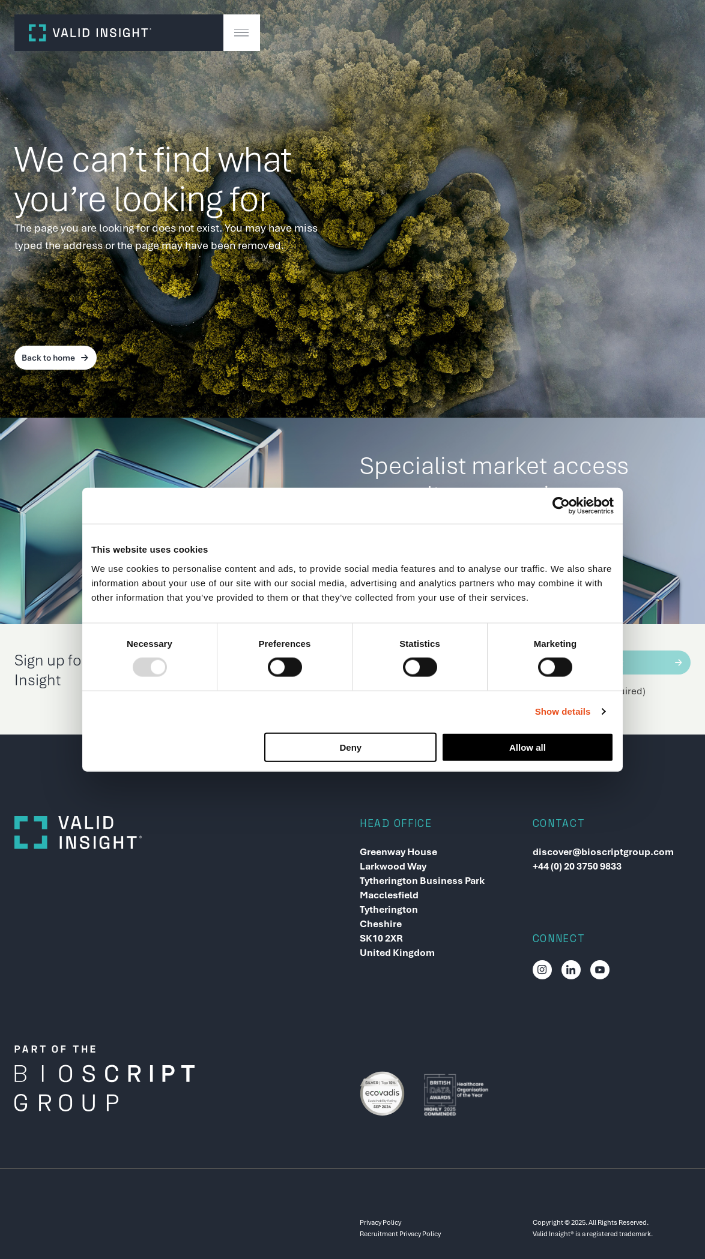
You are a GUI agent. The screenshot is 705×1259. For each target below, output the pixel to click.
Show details (563, 711)
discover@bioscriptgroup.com (603, 852)
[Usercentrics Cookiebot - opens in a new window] (561, 506)
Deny (351, 747)
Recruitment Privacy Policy (400, 1234)
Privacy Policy (380, 1222)
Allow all (527, 747)
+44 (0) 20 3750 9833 (577, 866)
